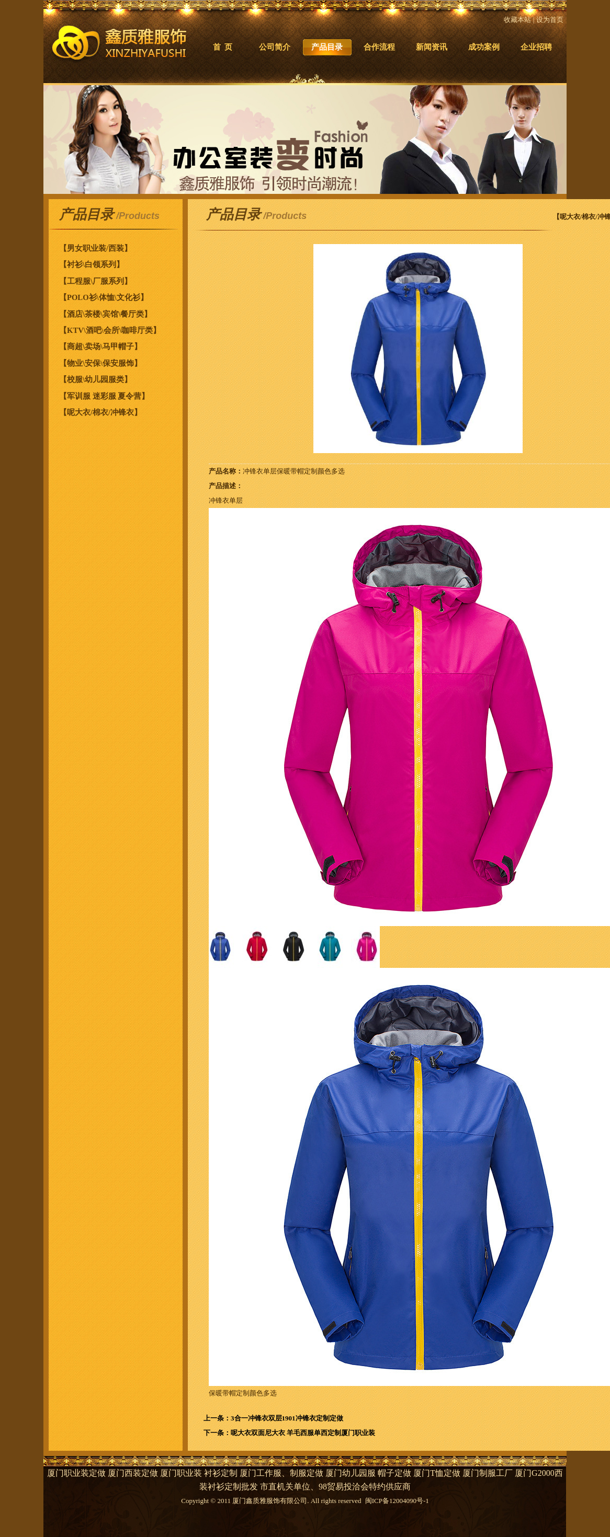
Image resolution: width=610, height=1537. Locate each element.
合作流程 (379, 47)
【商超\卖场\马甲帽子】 (100, 346)
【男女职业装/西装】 (95, 248)
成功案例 (484, 47)
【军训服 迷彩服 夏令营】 (104, 396)
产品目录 (327, 47)
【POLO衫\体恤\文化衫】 (103, 297)
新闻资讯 (431, 47)
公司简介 (274, 47)
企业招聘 (536, 47)
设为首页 (549, 20)
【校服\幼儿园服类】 (95, 379)
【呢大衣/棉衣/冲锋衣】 (100, 412)
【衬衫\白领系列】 (91, 264)
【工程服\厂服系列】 (95, 281)
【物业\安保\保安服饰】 (100, 363)
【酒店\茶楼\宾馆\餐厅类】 (105, 314)
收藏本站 (517, 20)
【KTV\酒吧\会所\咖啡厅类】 (110, 330)
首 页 (222, 47)
